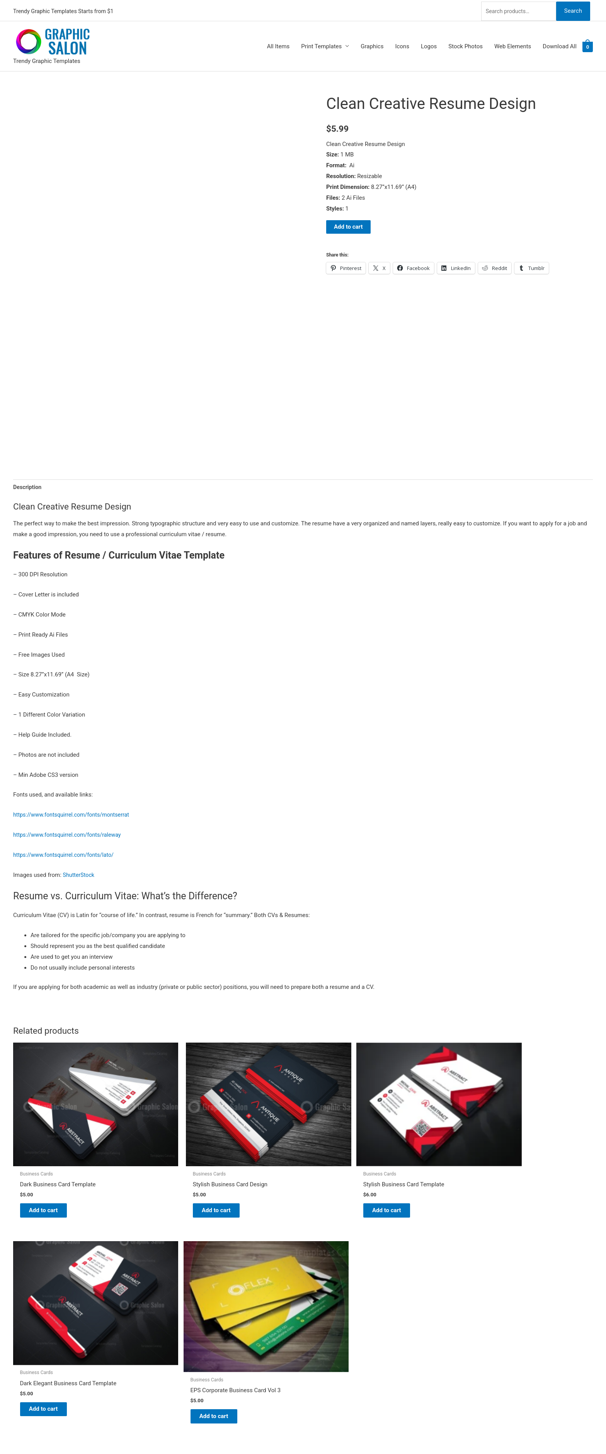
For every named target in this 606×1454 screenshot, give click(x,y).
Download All (560, 44)
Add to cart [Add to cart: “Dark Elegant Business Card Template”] (402, 1175)
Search (573, 9)
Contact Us (325, 1316)
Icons (402, 44)
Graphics (372, 44)
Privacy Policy (328, 1327)
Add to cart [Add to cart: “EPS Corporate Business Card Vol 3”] (520, 1173)
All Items (278, 44)
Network (342, 1432)
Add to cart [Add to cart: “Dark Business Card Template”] (50, 1169)
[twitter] (18, 1271)
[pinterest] (18, 1261)
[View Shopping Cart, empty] (587, 44)
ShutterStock (79, 874)
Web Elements (512, 44)
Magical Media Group (416, 1432)
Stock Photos (465, 44)
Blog (316, 1273)
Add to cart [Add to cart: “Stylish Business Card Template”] (285, 1169)
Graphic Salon (329, 1262)
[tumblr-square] (18, 1281)
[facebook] (18, 1290)
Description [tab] (28, 485)
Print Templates (321, 44)
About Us (322, 1284)
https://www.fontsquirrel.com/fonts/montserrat (74, 814)
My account (326, 1305)
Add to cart (348, 225)
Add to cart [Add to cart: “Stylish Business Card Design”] (167, 1169)
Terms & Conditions (336, 1338)
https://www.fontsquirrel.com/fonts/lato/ (66, 854)
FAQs (317, 1294)
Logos (429, 44)
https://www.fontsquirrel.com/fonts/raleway (70, 834)
